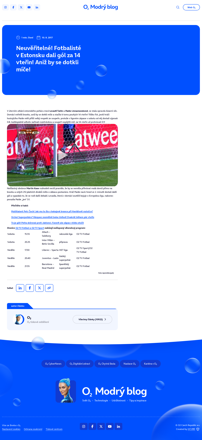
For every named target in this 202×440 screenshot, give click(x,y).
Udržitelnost (107, 16)
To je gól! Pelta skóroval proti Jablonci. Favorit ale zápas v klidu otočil (47, 222)
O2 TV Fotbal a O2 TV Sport (29, 227)
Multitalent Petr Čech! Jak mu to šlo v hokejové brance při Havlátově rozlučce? (52, 211)
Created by (188, 429)
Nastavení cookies (11, 429)
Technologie (86, 16)
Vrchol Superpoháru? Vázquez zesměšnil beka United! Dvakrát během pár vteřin (52, 217)
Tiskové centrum (54, 429)
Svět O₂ (68, 16)
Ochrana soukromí (33, 429)
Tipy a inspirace (129, 16)
